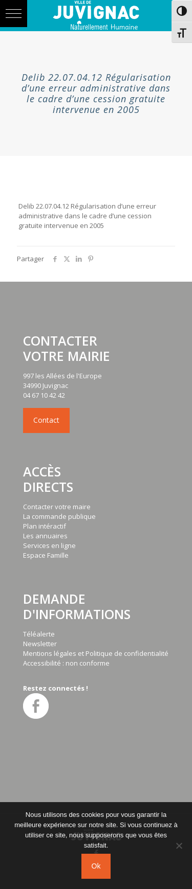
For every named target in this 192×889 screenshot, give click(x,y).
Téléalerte (39, 634)
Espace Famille (46, 555)
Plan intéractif (44, 526)
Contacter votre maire (57, 506)
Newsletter (40, 643)
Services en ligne (49, 545)
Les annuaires (45, 535)
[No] (179, 845)
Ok (96, 866)
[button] (13, 13)
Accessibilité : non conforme (66, 663)
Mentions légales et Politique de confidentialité (95, 653)
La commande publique (59, 516)
